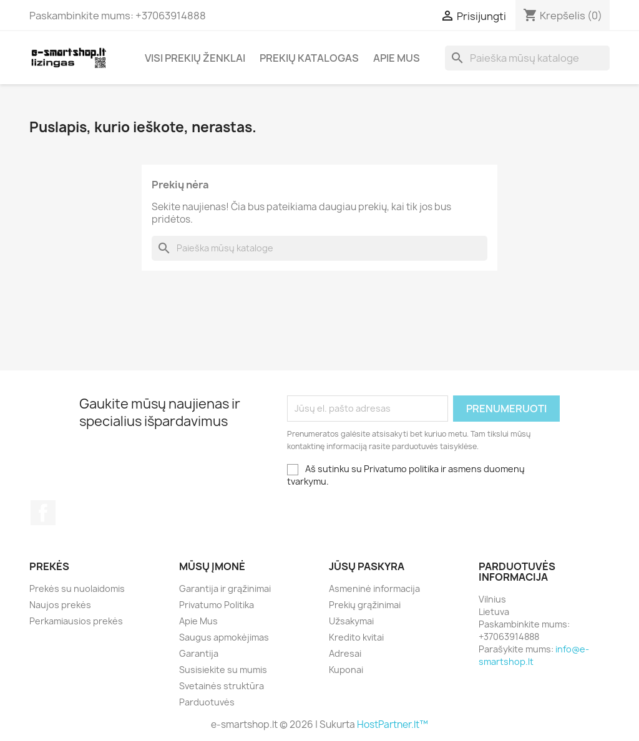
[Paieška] (527, 58)
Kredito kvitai (356, 637)
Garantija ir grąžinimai (225, 588)
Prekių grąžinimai (365, 605)
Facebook (43, 512)
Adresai (345, 653)
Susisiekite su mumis (223, 670)
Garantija (198, 653)
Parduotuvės (207, 702)
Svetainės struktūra (221, 686)
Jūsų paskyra (366, 566)
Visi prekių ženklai (195, 58)
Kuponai (346, 670)
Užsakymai (351, 621)
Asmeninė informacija (374, 588)
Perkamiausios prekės (76, 621)
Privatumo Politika (216, 605)
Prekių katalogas (309, 58)
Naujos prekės (60, 605)
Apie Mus (396, 58)
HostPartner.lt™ (392, 724)
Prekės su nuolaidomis (77, 588)
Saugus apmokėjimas (224, 637)
